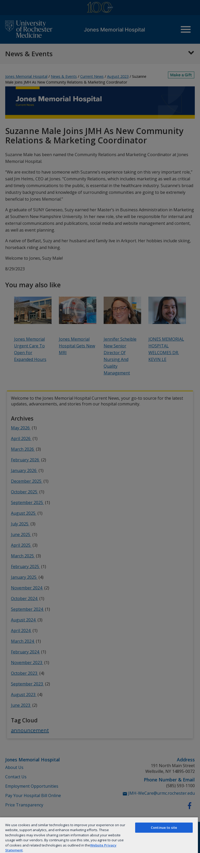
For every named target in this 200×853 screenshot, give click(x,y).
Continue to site (164, 827)
